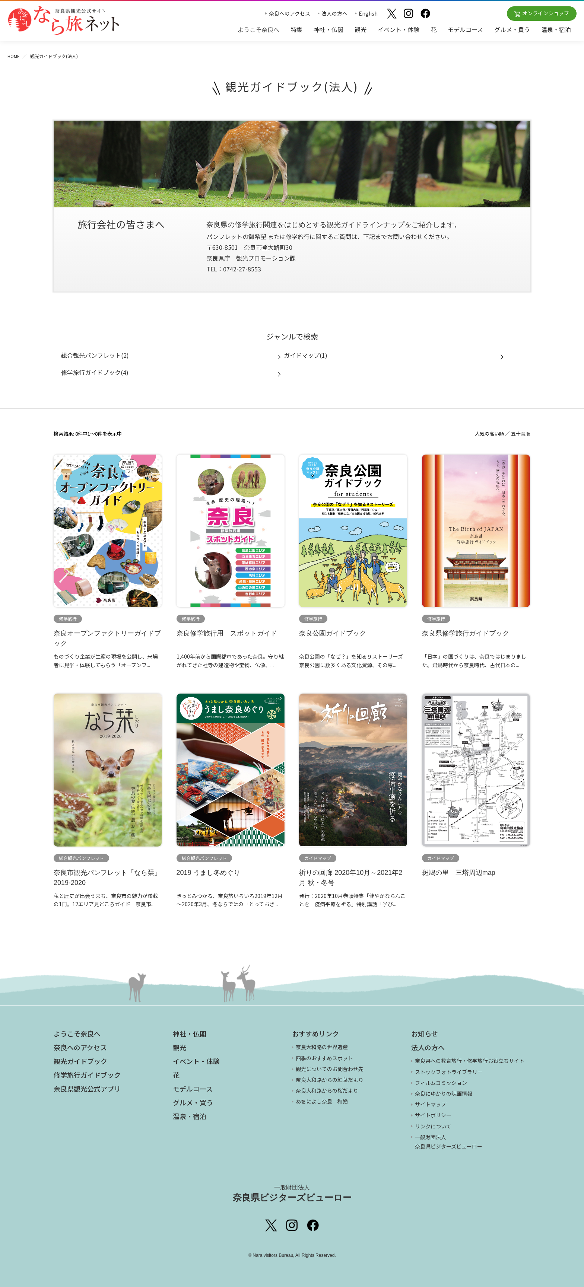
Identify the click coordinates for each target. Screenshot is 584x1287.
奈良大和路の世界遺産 (322, 1047)
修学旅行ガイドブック (87, 1075)
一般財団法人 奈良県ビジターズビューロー (448, 1141)
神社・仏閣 (328, 29)
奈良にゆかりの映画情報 (443, 1093)
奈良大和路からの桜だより (327, 1090)
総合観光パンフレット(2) (95, 355)
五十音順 (520, 433)
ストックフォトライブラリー (449, 1072)
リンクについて (433, 1126)
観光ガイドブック (80, 1061)
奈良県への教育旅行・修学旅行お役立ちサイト (469, 1060)
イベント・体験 (398, 29)
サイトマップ (430, 1104)
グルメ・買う (512, 29)
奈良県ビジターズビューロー (292, 1193)
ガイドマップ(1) (305, 355)
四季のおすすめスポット (324, 1058)
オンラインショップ (545, 13)
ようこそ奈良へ (258, 29)
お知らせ (424, 1033)
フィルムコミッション (441, 1082)
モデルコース (465, 29)
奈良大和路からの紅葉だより (330, 1079)
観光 (360, 29)
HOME (13, 56)
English (368, 13)
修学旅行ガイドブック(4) (94, 372)
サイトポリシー (433, 1115)
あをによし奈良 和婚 (322, 1101)
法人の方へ (334, 13)
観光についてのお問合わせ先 (330, 1069)
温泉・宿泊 (556, 29)
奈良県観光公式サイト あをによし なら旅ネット (63, 20)
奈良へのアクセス (289, 13)
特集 (296, 29)
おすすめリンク (315, 1033)
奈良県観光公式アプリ (87, 1088)
